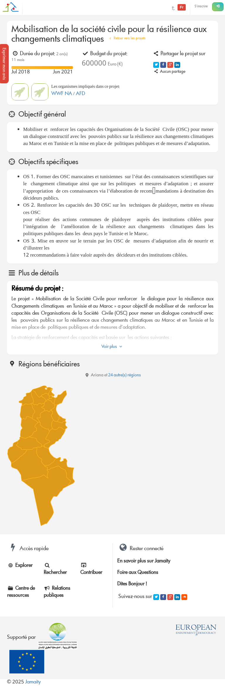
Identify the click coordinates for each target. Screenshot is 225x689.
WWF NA (62, 94)
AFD (80, 94)
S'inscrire (201, 7)
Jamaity (33, 682)
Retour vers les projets (127, 39)
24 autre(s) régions (124, 375)
